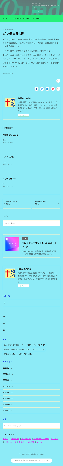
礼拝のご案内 (8, 157)
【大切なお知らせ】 (10, 303)
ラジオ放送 (36, 18)
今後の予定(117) (8, 73)
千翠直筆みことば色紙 (21, 18)
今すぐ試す (37, 11)
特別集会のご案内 (10, 135)
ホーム (5, 18)
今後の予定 (25, 355)
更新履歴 (9, 355)
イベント (38, 350)
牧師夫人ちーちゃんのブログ (16, 350)
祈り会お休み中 (9, 179)
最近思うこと (8, 331)
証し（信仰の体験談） (14, 345)
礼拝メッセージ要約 (36, 345)
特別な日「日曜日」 (10, 317)
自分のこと (7, 324)
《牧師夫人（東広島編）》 (13, 310)
